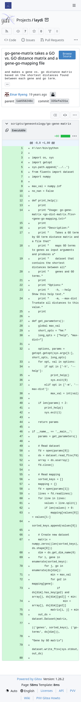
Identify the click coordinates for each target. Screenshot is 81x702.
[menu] (74, 115)
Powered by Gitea (29, 679)
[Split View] (65, 115)
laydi (38, 20)
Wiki (27, 698)
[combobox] (55, 115)
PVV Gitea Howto (48, 698)
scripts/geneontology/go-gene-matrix (41, 123)
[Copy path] (7, 130)
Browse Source (67, 55)
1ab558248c (24, 101)
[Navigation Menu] (74, 5)
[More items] (75, 40)
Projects (23, 20)
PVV (72, 691)
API (61, 691)
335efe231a (59, 101)
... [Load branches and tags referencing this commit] (7, 83)
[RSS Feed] (7, 31)
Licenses (47, 691)
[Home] (8, 5)
